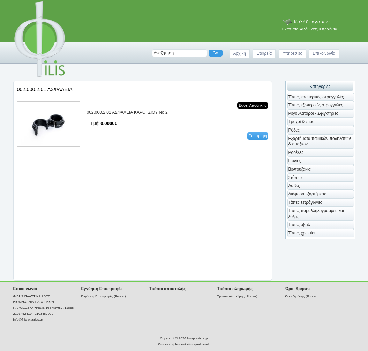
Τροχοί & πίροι (302, 121)
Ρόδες (294, 130)
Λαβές (294, 185)
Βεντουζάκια (299, 169)
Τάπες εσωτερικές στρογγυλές (316, 97)
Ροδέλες (296, 152)
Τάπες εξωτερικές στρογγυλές (315, 105)
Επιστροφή (257, 136)
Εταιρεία (264, 53)
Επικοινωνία (324, 53)
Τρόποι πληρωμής (235, 288)
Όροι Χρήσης (298, 288)
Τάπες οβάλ (299, 224)
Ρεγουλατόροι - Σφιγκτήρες (313, 113)
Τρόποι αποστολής (167, 288)
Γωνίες (294, 160)
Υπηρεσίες (292, 53)
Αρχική (239, 53)
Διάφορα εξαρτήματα (307, 194)
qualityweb (202, 344)
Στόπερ (295, 177)
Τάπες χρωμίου (302, 233)
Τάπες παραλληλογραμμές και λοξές (316, 213)
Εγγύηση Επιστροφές (102, 288)
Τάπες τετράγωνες (305, 202)
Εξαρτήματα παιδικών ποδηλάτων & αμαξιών (319, 141)
